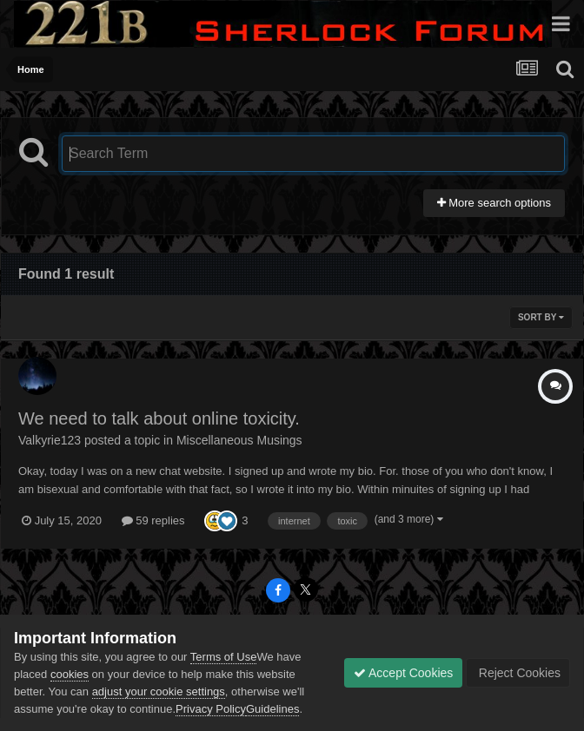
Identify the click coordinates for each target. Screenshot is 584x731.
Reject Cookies (518, 673)
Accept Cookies (403, 673)
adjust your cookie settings (158, 691)
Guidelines (272, 708)
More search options (494, 202)
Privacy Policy (211, 708)
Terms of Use (223, 656)
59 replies (153, 520)
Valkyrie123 (49, 440)
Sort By (541, 317)
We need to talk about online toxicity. (159, 418)
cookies (69, 674)
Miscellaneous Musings (239, 440)
